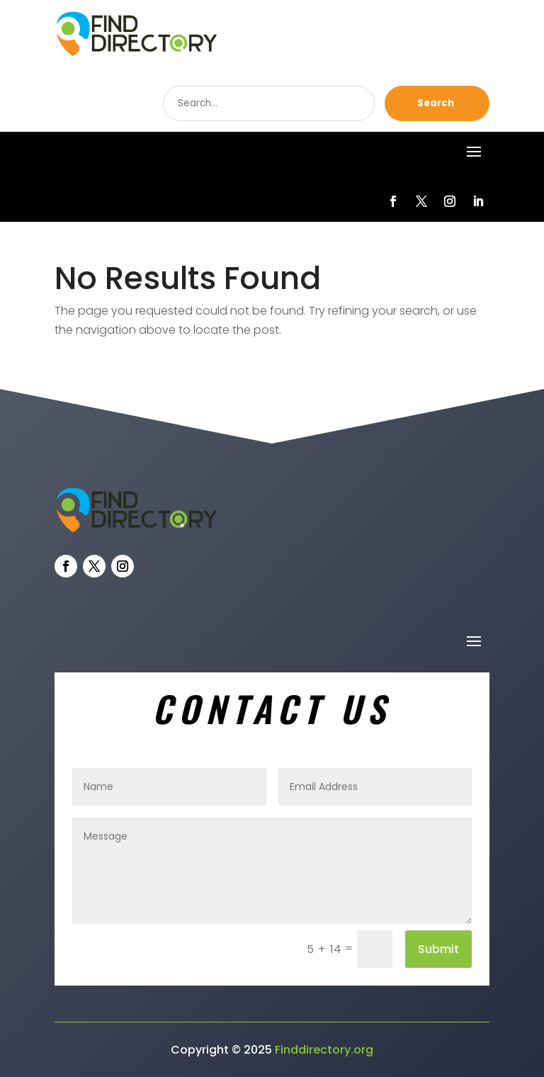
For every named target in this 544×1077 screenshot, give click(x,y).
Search (435, 103)
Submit (438, 949)
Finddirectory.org (324, 1050)
